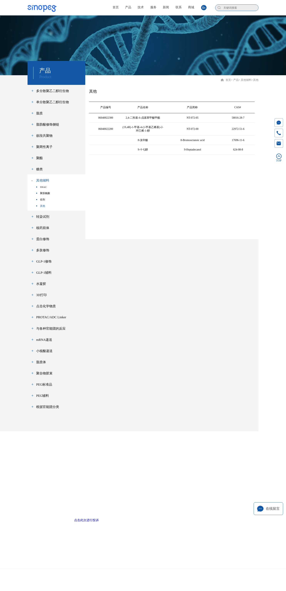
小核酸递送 (44, 351)
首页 (228, 80)
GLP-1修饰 (44, 261)
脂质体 (41, 362)
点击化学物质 (46, 306)
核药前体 (42, 228)
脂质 (39, 113)
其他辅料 (42, 180)
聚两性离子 (44, 147)
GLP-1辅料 (44, 272)
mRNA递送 (44, 340)
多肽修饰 (42, 250)
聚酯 (39, 158)
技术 (133, 449)
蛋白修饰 (42, 239)
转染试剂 (42, 217)
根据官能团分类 (47, 407)
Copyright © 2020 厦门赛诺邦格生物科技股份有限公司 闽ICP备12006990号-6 (143, 576)
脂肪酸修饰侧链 (47, 124)
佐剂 (40, 199)
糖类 (39, 169)
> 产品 (234, 80)
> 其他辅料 (245, 80)
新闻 (173, 449)
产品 (113, 449)
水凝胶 (41, 284)
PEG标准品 (44, 384)
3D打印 (41, 295)
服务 (153, 449)
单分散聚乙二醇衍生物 (52, 102)
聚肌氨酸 (43, 193)
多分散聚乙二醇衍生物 (52, 91)
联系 (193, 449)
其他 (40, 205)
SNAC (41, 187)
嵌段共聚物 (44, 136)
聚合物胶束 (44, 373)
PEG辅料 (42, 396)
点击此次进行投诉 (86, 520)
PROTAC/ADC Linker (51, 317)
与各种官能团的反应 (51, 328)
